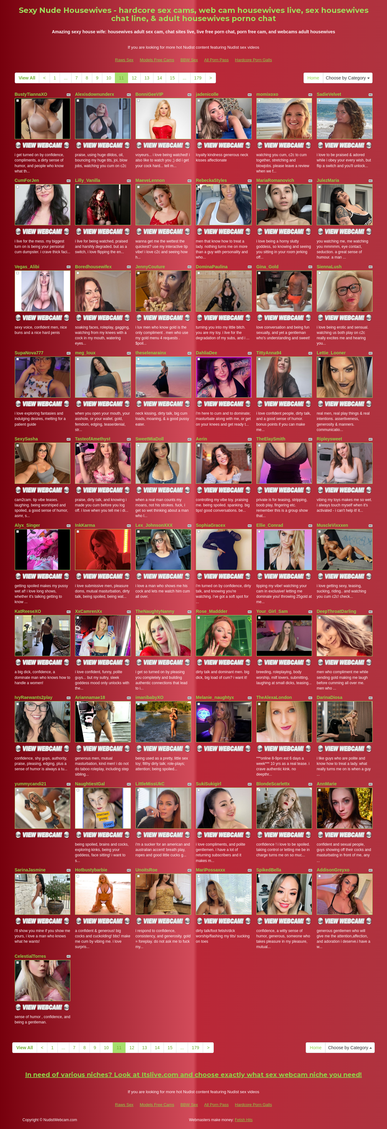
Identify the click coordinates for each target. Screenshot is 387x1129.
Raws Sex (124, 59)
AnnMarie (327, 783)
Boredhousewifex (93, 266)
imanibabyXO (150, 697)
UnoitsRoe (147, 869)
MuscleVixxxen (332, 525)
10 (108, 77)
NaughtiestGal (90, 783)
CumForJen (27, 180)
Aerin (201, 438)
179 (198, 77)
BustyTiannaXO (31, 94)
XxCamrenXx (88, 611)
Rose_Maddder (211, 611)
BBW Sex (189, 59)
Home (313, 77)
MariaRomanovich (275, 180)
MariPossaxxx (210, 869)
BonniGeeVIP (150, 94)
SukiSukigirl (208, 783)
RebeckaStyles (211, 180)
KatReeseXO (28, 611)
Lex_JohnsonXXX (154, 525)
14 (159, 77)
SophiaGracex (210, 525)
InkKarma (85, 525)
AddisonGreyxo (333, 869)
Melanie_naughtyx (215, 697)
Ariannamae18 (90, 697)
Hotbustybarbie (91, 869)
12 (134, 77)
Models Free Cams (157, 59)
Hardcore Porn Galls (253, 59)
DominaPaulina (212, 266)
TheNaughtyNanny (155, 611)
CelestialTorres (30, 956)
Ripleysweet (329, 438)
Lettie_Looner (331, 352)
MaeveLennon (150, 180)
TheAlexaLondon (274, 697)
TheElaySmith (271, 438)
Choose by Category (348, 77)
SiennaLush (329, 266)
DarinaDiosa (329, 697)
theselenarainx (151, 352)
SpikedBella (268, 869)
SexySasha (26, 438)
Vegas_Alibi (27, 266)
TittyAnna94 (269, 352)
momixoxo (267, 94)
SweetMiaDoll (150, 438)
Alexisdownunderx (94, 94)
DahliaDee (206, 352)
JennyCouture (150, 266)
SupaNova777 (29, 352)
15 (172, 77)
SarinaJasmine (30, 869)
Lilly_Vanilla (87, 180)
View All (27, 77)
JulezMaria (328, 180)
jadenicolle (207, 94)
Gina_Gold (267, 266)
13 (146, 77)
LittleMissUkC (150, 783)
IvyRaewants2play (34, 697)
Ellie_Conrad (269, 525)
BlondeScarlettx (273, 783)
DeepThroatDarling (336, 611)
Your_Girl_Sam (272, 611)
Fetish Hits (244, 1120)
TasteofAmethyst (92, 438)
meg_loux (85, 352)
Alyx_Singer (27, 525)
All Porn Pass (216, 59)
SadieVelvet (329, 94)
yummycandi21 (30, 783)
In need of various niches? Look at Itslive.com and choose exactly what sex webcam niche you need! (193, 1074)
